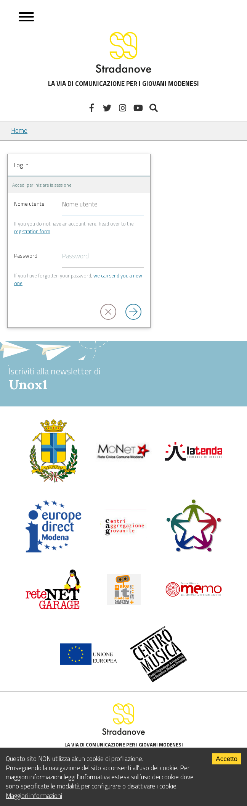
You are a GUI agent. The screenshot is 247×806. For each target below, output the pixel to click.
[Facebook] (93, 108)
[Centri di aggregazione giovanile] (123, 541)
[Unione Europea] (88, 662)
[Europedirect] (53, 551)
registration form (32, 231)
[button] (110, 312)
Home (19, 130)
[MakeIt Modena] (124, 603)
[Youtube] (139, 108)
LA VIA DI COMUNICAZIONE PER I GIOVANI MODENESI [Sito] (123, 59)
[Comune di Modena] (123, 460)
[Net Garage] (53, 608)
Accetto (226, 758)
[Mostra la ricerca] (154, 108)
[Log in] (135, 312)
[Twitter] (108, 108)
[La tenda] (193, 458)
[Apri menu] (26, 17)
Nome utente (29, 204)
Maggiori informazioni (34, 796)
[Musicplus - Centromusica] (158, 680)
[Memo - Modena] (193, 595)
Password (25, 255)
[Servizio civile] (193, 551)
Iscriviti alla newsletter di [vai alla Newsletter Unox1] (123, 378)
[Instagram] (124, 108)
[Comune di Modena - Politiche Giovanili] (53, 481)
